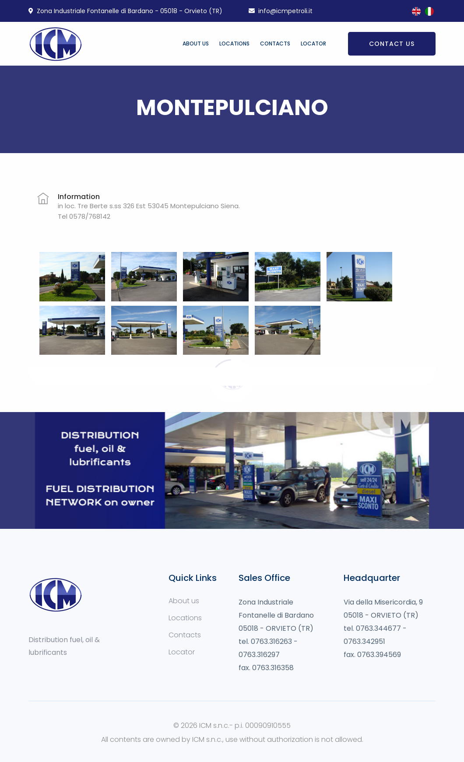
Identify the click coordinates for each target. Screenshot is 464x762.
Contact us (392, 43)
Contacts (275, 43)
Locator (313, 43)
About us (196, 43)
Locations (234, 43)
